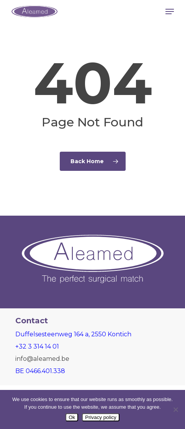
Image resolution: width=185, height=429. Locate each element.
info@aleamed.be (42, 358)
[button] (169, 11)
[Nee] (175, 409)
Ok (72, 417)
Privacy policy (100, 417)
